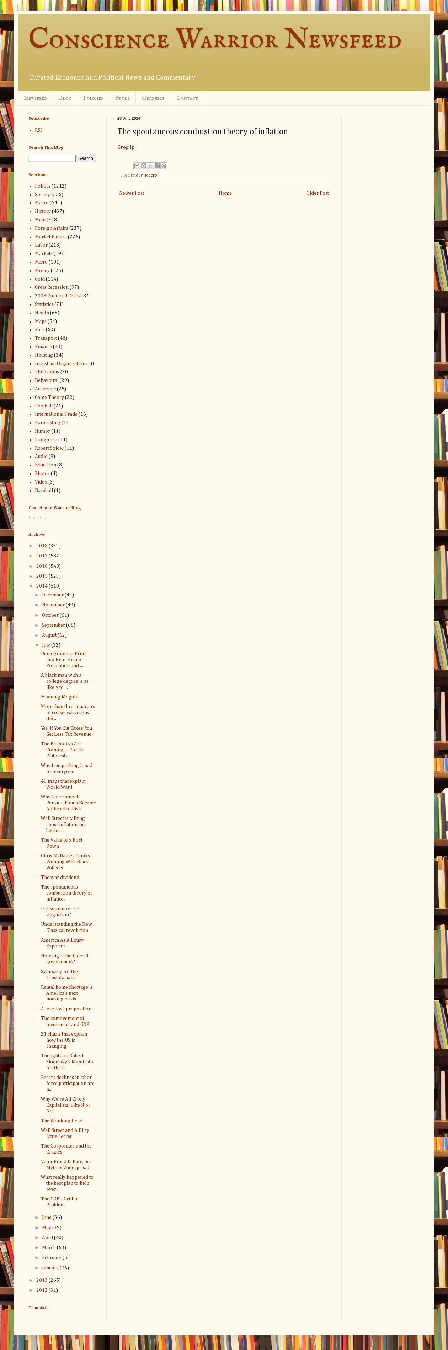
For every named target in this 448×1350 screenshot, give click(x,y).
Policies (93, 98)
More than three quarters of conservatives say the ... (68, 712)
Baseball (44, 490)
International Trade (56, 414)
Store (122, 98)
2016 (42, 566)
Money (42, 270)
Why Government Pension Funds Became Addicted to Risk (68, 802)
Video (41, 482)
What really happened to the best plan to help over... (67, 1183)
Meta (40, 219)
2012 (42, 1290)
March (49, 1247)
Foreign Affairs (51, 228)
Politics (42, 186)
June (47, 1217)
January (51, 1267)
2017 (42, 556)
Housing (44, 355)
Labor (41, 245)
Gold (40, 279)
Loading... (39, 517)
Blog (65, 98)
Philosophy (47, 371)
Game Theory (49, 397)
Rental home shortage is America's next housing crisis (67, 993)
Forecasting (47, 422)
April (48, 1237)
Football (44, 406)
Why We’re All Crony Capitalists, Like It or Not (65, 1105)
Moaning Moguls (59, 697)
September (54, 625)
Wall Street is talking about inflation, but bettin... (63, 824)
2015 (42, 576)
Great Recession (52, 287)
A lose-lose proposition (66, 1008)
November (54, 605)
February (52, 1257)
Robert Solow (49, 448)
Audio (41, 456)
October (51, 615)
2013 (42, 1280)
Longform (46, 439)
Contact (187, 98)
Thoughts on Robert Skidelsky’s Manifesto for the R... (67, 1061)
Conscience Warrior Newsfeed (215, 40)
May (47, 1227)
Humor (42, 431)
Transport (46, 338)
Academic (45, 389)
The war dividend (60, 877)
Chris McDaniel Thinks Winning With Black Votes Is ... (65, 861)
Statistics (44, 304)
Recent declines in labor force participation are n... (68, 1083)
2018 (42, 546)
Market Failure (51, 236)
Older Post (317, 193)
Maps (41, 321)
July (46, 645)
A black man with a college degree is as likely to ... (65, 681)
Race (40, 329)
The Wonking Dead (61, 1120)
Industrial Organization (60, 363)
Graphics (153, 98)
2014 (42, 586)
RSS (39, 130)
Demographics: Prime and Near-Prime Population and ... (64, 659)
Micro (41, 262)
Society (42, 194)
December (53, 595)
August (50, 635)
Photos (42, 473)
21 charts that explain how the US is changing (64, 1040)
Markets (44, 253)
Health (42, 312)
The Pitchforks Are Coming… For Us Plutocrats (62, 749)
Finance (43, 346)
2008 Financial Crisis (57, 295)
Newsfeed (35, 98)
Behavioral (47, 380)
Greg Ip (126, 147)
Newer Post (131, 193)
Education (45, 465)
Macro (151, 175)
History (43, 211)
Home (225, 193)
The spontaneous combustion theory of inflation (66, 893)
